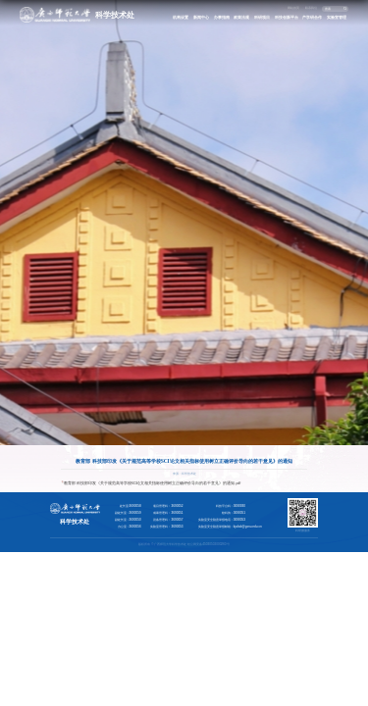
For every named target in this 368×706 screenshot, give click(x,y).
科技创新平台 (286, 17)
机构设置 (180, 17)
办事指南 (222, 17)
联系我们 (311, 8)
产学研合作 (312, 17)
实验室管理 (336, 17)
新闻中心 (201, 17)
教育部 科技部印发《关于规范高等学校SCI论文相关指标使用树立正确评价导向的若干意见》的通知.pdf (152, 483)
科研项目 (262, 17)
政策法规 (241, 17)
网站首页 (293, 8)
